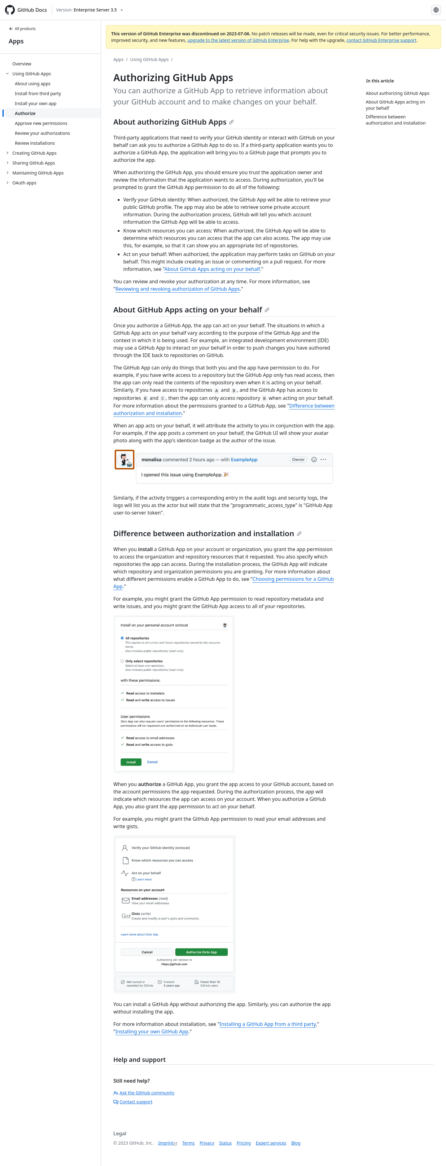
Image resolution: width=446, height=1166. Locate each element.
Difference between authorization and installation (207, 533)
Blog (295, 1143)
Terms (188, 1143)
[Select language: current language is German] (436, 10)
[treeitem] (53, 63)
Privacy (207, 1143)
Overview (21, 64)
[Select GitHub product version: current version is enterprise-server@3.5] (89, 10)
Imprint (166, 1143)
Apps (16, 41)
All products (22, 28)
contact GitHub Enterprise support (382, 40)
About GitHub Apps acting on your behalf (212, 269)
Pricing (244, 1143)
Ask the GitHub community (143, 1093)
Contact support (132, 1102)
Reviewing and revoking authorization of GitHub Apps (178, 288)
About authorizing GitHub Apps (173, 122)
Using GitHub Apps (149, 59)
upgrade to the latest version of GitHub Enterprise (238, 40)
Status (225, 1143)
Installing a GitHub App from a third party (268, 1024)
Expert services (271, 1143)
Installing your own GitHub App (152, 1031)
